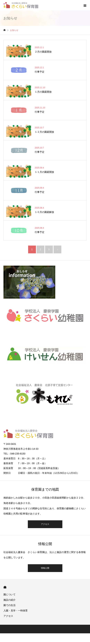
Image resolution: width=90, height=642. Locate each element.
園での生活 (9, 605)
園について (9, 594)
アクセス (45, 524)
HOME (4, 587)
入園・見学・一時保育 (15, 610)
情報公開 (45, 568)
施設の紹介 (9, 599)
